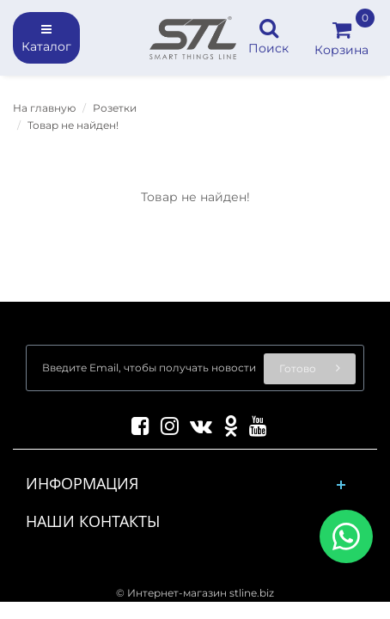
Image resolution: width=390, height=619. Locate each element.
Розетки (115, 107)
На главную (44, 107)
